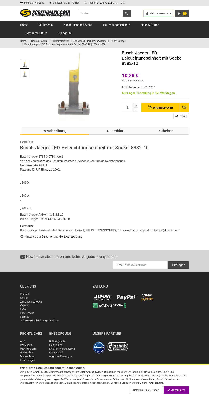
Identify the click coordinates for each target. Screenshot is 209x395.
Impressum (26, 345)
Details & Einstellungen (146, 390)
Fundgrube (64, 33)
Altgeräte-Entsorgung (61, 356)
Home (24, 25)
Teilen (181, 116)
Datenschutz (27, 352)
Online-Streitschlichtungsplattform (39, 320)
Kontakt (24, 294)
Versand (24, 305)
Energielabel (56, 352)
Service (24, 297)
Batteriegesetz (57, 341)
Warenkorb (160, 107)
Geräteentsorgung (70, 236)
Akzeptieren (176, 390)
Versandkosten (135, 80)
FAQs (23, 309)
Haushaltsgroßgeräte (116, 25)
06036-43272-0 (105, 2)
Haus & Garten (150, 25)
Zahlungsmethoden (31, 301)
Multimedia (45, 25)
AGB (22, 341)
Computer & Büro (36, 33)
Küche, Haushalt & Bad (78, 25)
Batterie (47, 236)
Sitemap (24, 316)
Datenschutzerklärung (151, 383)
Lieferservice (27, 313)
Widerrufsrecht (28, 348)
